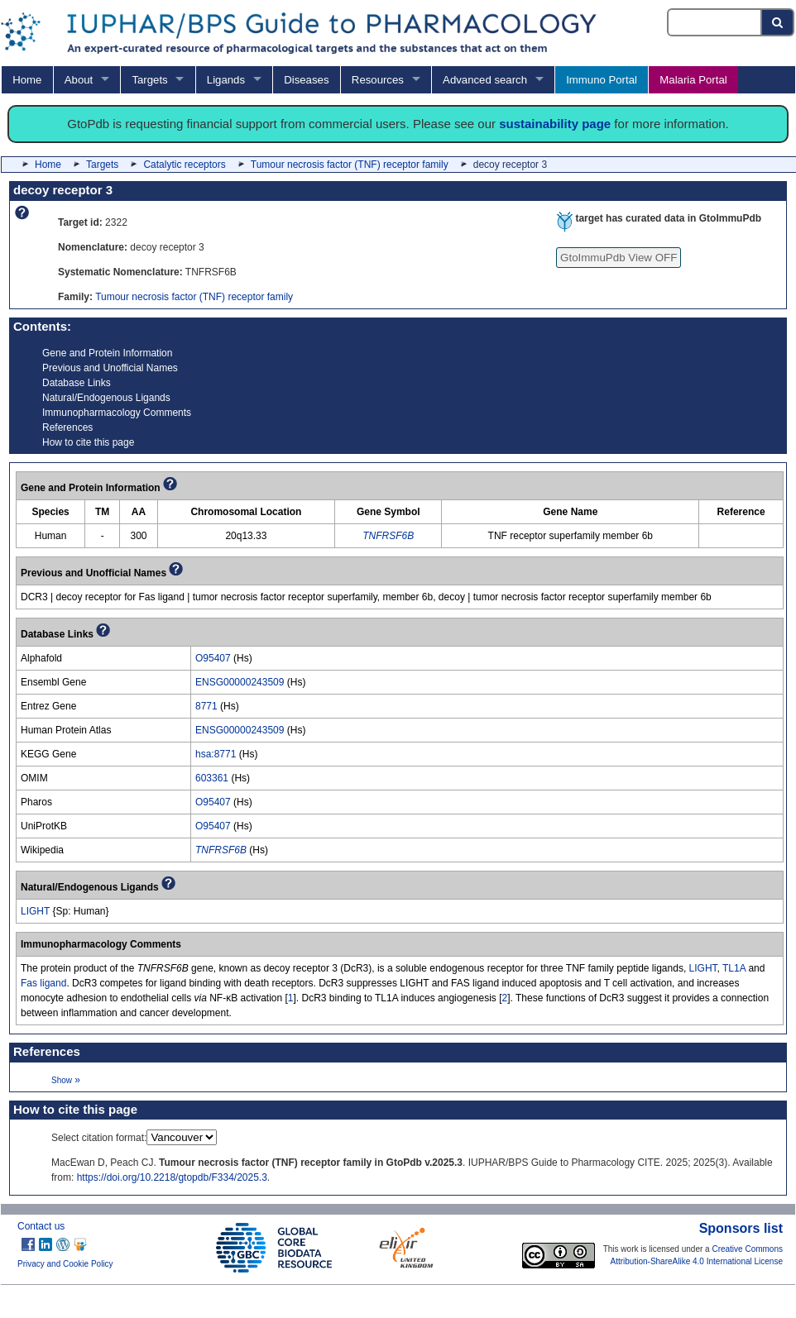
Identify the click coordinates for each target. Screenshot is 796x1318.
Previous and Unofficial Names (110, 368)
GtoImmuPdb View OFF (618, 257)
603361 (211, 778)
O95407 (213, 658)
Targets (149, 80)
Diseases (306, 80)
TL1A (734, 968)
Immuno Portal (601, 80)
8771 (206, 706)
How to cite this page (88, 442)
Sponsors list (741, 1228)
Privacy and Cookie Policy (65, 1263)
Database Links (76, 383)
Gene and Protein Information (107, 353)
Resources (378, 80)
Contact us (41, 1226)
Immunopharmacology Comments (116, 412)
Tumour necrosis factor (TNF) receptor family (349, 164)
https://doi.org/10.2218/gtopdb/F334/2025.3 (172, 1177)
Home (26, 80)
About (79, 80)
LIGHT (35, 911)
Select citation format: (98, 1138)
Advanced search (485, 80)
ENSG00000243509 (239, 682)
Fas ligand (43, 983)
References (67, 427)
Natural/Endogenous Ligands (106, 398)
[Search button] (778, 22)
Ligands (226, 80)
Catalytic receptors (184, 164)
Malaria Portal (692, 80)
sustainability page (555, 124)
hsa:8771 (215, 754)
